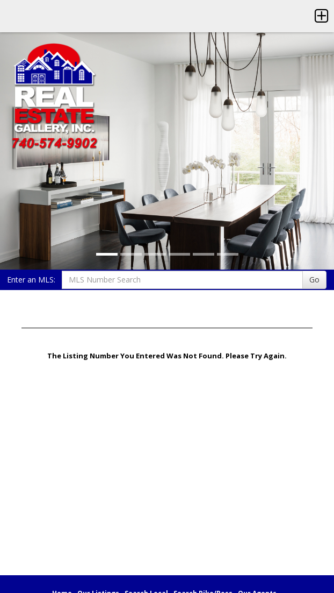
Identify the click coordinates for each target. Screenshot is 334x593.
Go (314, 279)
